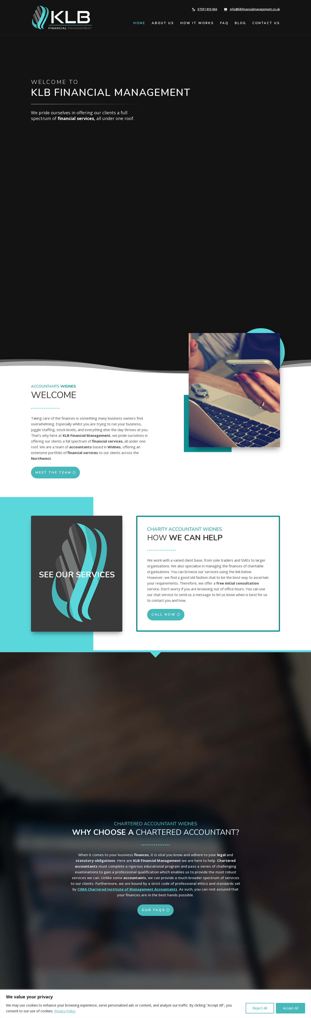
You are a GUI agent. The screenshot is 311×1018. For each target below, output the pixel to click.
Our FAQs (153, 917)
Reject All (260, 1008)
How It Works (197, 23)
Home (139, 23)
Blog (240, 23)
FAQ (224, 23)
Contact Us (266, 23)
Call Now (169, 614)
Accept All (290, 1008)
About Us (163, 23)
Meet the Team (48, 472)
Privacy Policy (64, 1011)
